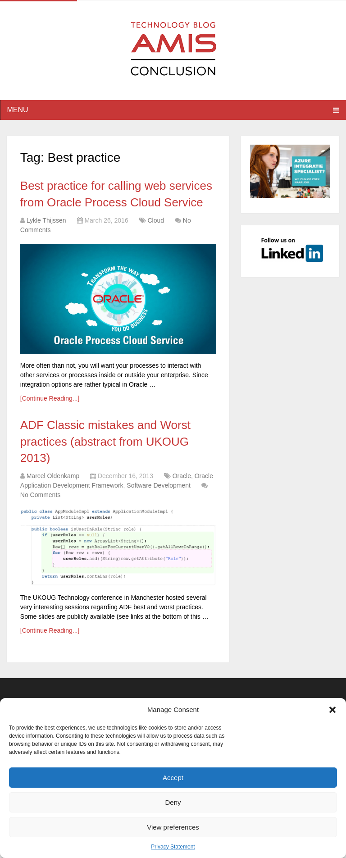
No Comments (40, 494)
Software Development (159, 485)
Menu (17, 110)
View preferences (173, 827)
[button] (332, 709)
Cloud (155, 220)
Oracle (182, 475)
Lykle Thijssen (46, 220)
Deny (173, 802)
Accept (173, 777)
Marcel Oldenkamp (53, 475)
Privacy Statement (173, 847)
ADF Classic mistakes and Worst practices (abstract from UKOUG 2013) (105, 441)
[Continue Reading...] (50, 398)
